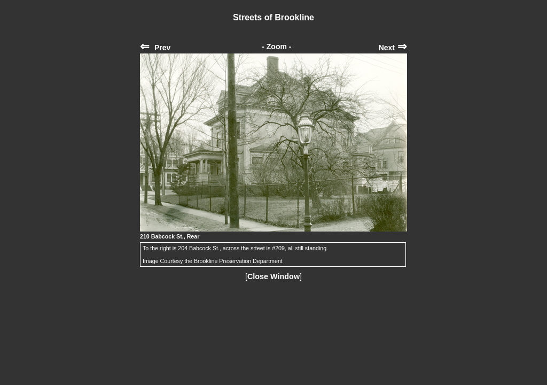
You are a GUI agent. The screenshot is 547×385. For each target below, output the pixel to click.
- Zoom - (276, 46)
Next (393, 47)
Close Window (273, 276)
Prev (155, 47)
